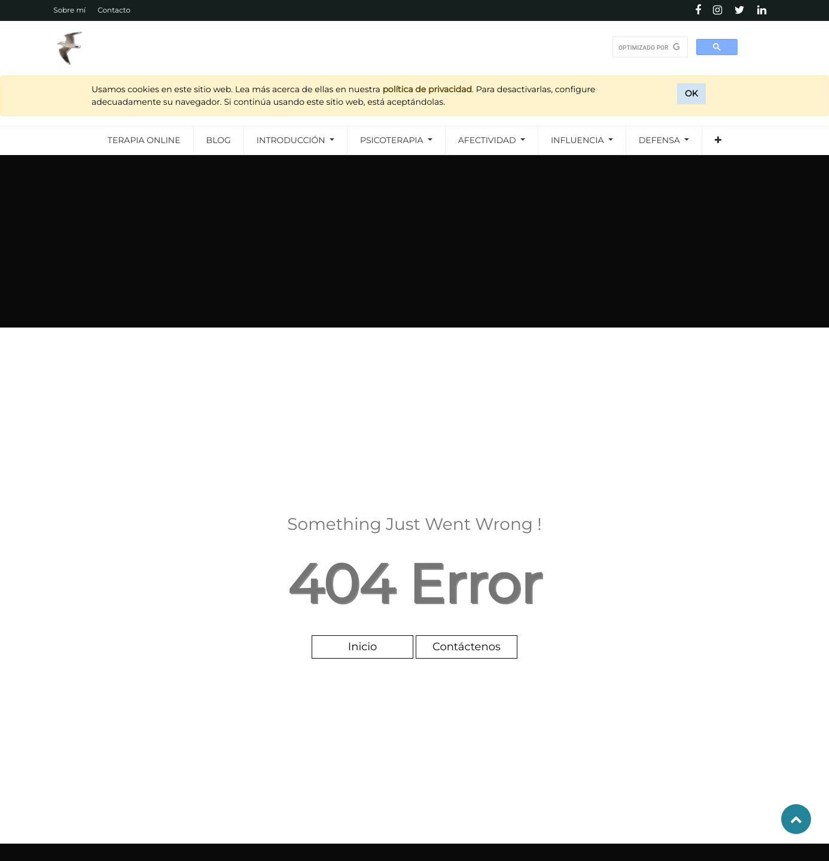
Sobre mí (69, 10)
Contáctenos (466, 646)
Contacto (113, 10)
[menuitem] (144, 140)
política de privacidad (427, 89)
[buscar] (648, 47)
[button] (718, 140)
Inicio (362, 646)
